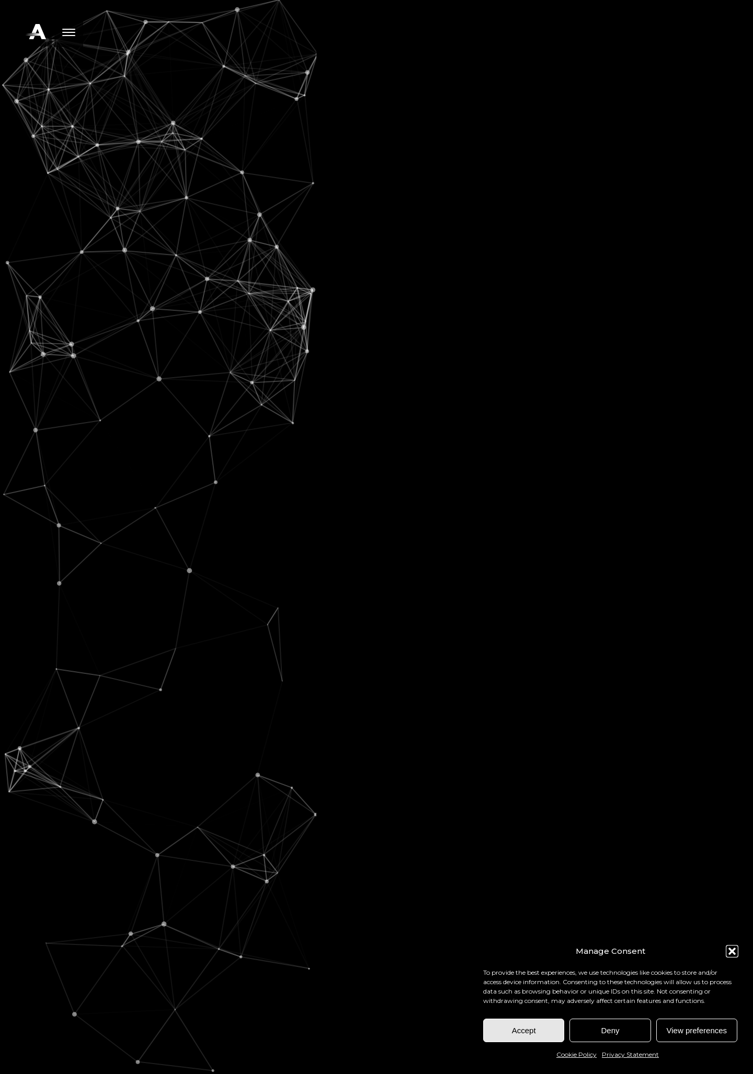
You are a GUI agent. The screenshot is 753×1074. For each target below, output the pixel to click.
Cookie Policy (576, 1054)
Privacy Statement (630, 1054)
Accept (524, 1030)
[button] (732, 951)
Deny (610, 1030)
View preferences (697, 1030)
